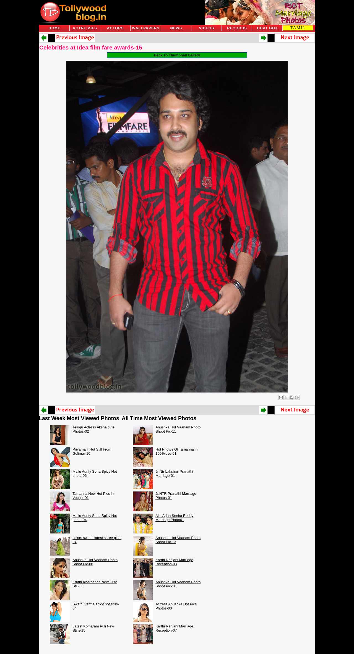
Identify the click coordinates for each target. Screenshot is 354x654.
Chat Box (267, 28)
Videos (206, 28)
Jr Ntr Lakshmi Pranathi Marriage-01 (174, 473)
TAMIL (297, 27)
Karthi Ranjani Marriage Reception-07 (174, 628)
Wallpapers (145, 28)
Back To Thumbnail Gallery (177, 55)
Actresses (85, 28)
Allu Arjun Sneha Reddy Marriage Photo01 (174, 518)
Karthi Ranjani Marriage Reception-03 (174, 562)
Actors (115, 28)
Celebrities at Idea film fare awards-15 (90, 47)
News (176, 28)
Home (55, 28)
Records (237, 28)
